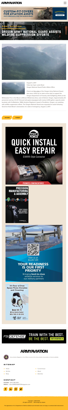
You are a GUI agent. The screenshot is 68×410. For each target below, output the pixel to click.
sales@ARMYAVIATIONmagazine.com (19, 384)
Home (7, 369)
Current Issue (41, 369)
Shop (7, 374)
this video (37, 91)
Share (7, 117)
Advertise (40, 374)
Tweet (17, 117)
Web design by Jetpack (39, 402)
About (39, 371)
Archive (8, 371)
